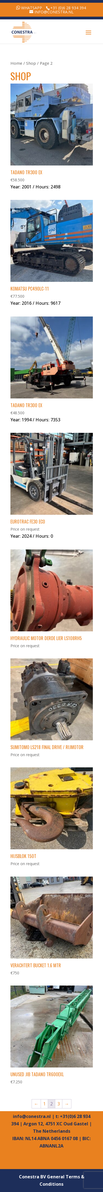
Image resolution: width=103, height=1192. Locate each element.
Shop (31, 63)
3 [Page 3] (58, 1104)
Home (16, 63)
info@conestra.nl (32, 1116)
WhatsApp (31, 7)
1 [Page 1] (44, 1104)
